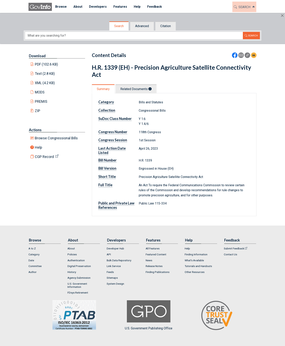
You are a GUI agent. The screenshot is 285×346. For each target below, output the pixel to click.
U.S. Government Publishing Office (148, 315)
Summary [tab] (103, 89)
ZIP (37, 111)
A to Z (32, 248)
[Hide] (282, 15)
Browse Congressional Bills (56, 138)
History (71, 272)
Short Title (107, 176)
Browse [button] (61, 7)
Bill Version (107, 168)
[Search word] (134, 35)
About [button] (77, 7)
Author (32, 272)
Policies (72, 254)
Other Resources (194, 272)
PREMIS (41, 101)
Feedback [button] (154, 7)
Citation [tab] (165, 26)
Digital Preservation (79, 266)
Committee (35, 266)
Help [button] (137, 7)
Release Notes (154, 266)
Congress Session (112, 140)
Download (37, 56)
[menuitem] (61, 7)
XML (45, 83)
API (109, 254)
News (149, 260)
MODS (40, 92)
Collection (106, 110)
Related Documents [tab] (136, 89)
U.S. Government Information (77, 285)
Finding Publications (157, 272)
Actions (35, 130)
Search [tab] (119, 26)
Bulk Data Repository (119, 260)
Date (31, 260)
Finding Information (196, 254)
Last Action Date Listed (112, 150)
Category (106, 102)
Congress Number (112, 132)
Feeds (110, 272)
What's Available (194, 260)
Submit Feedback (234, 248)
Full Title (105, 185)
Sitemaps (112, 277)
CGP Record (44, 157)
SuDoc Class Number (115, 118)
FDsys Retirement (77, 292)
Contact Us (230, 254)
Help (38, 147)
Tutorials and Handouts (198, 266)
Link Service (114, 266)
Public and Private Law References (116, 205)
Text (45, 73)
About (71, 248)
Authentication (76, 260)
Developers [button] (98, 7)
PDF (46, 64)
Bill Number (107, 160)
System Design (115, 283)
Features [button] (120, 7)
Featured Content (156, 254)
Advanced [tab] (142, 26)
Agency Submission (78, 277)
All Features (153, 248)
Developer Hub (115, 248)
